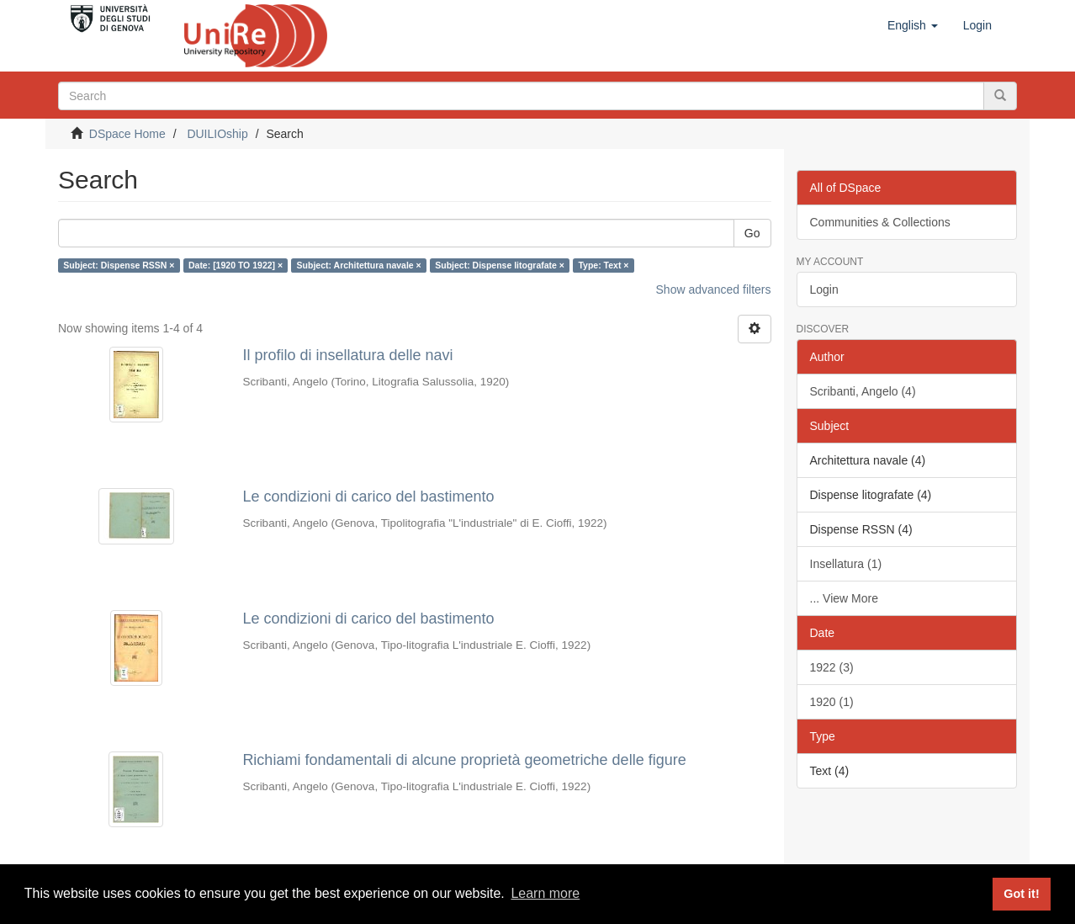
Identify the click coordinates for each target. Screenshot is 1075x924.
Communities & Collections (880, 222)
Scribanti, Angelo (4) (863, 391)
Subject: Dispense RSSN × (118, 265)
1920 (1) (832, 702)
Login (824, 289)
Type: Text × (603, 265)
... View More (844, 598)
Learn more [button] (545, 893)
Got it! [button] (1021, 893)
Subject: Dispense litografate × (499, 265)
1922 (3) (832, 667)
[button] (913, 25)
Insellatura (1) (846, 564)
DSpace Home (127, 134)
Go (752, 233)
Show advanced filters (713, 289)
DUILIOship (217, 134)
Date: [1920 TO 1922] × (235, 265)
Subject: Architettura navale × (359, 265)
